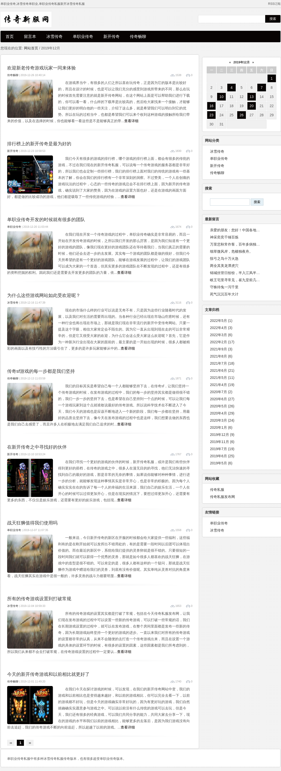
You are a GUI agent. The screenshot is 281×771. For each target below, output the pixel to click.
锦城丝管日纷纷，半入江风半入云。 (238, 273)
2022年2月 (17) (222, 342)
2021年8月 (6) (221, 356)
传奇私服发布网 (222, 497)
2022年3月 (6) (221, 335)
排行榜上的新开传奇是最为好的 (39, 143)
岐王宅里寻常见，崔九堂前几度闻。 (238, 280)
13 (252, 97)
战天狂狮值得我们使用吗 (32, 522)
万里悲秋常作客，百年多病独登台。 (238, 244)
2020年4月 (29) (222, 413)
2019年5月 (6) (221, 463)
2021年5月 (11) (222, 378)
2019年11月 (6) (222, 442)
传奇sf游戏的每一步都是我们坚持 (41, 371)
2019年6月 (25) (222, 456)
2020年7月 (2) (221, 392)
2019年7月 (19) (222, 449)
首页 (10, 36)
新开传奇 (111, 36)
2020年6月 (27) (222, 399)
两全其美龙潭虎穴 (224, 266)
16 (211, 106)
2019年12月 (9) (222, 435)
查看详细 (131, 121)
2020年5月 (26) (222, 406)
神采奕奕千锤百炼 (224, 237)
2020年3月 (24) (222, 420)
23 (211, 115)
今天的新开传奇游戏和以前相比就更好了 (48, 674)
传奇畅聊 (138, 36)
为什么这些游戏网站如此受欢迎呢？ (43, 295)
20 (252, 106)
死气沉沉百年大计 (224, 294)
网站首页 (31, 48)
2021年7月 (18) (222, 363)
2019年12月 (241, 62)
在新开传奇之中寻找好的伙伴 (37, 447)
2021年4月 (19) (222, 385)
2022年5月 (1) (221, 321)
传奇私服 (217, 490)
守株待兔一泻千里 (224, 287)
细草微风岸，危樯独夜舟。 (231, 251)
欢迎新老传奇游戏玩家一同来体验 (41, 67)
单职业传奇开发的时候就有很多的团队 (46, 219)
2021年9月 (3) (221, 349)
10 (221, 97)
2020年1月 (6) (221, 427)
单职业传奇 (83, 36)
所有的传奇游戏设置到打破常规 (39, 598)
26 (242, 115)
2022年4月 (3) (221, 328)
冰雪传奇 (54, 36)
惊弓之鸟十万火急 (224, 258)
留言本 (30, 36)
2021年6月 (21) (222, 370)
